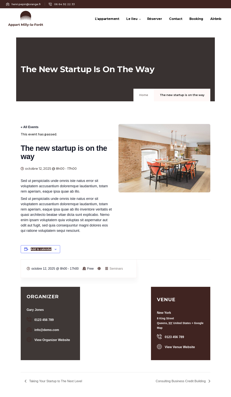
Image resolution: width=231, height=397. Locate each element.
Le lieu (133, 23)
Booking (196, 23)
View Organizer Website (52, 340)
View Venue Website (180, 347)
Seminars (116, 268)
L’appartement (107, 23)
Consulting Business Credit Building (181, 381)
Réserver (154, 23)
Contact (175, 23)
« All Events (29, 127)
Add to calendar (41, 249)
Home (143, 95)
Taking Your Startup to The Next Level (55, 381)
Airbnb (215, 23)
